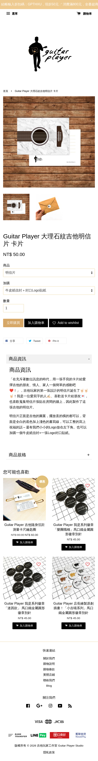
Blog (49, 685)
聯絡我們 (49, 680)
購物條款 (49, 669)
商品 (6, 265)
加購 (6, 283)
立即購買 (13, 323)
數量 (6, 301)
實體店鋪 (49, 674)
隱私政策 (49, 752)
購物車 (84, 13)
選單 (12, 13)
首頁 (5, 91)
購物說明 (49, 663)
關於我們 (49, 658)
